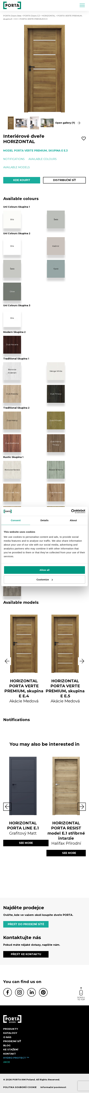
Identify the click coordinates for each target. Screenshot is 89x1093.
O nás (7, 1037)
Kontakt (9, 1053)
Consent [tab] (16, 520)
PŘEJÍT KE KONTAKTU (26, 954)
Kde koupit (21, 180)
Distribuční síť (64, 180)
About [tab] (73, 520)
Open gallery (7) (67, 122)
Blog (7, 1045)
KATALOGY (10, 1032)
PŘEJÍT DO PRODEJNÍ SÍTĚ (26, 924)
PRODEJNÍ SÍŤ (12, 1041)
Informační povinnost (53, 1087)
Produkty (10, 1028)
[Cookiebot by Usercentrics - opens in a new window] (71, 511)
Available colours (42, 159)
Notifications (14, 159)
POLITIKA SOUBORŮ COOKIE (20, 1087)
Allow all (44, 570)
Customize (44, 579)
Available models (16, 167)
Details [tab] (44, 520)
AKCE (6, 1061)
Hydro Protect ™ (16, 1057)
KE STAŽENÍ (10, 1049)
